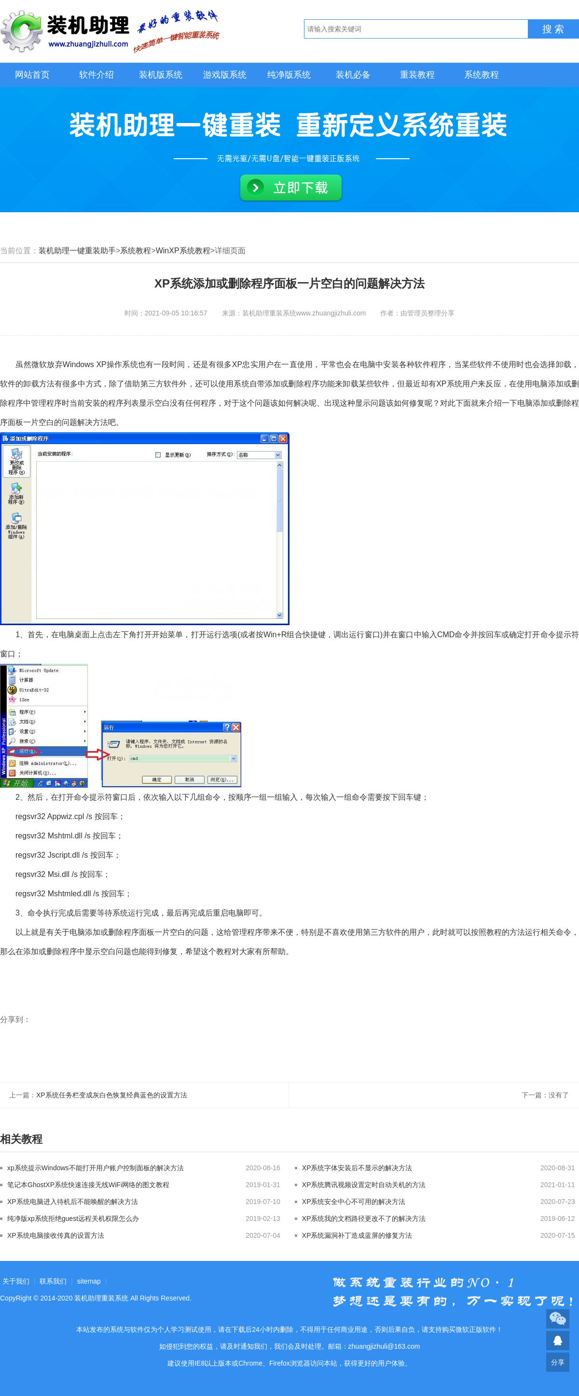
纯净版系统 (289, 75)
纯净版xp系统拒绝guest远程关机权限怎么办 (73, 1218)
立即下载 (291, 188)
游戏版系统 (225, 75)
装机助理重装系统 (101, 1298)
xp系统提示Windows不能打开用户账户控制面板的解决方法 (95, 1168)
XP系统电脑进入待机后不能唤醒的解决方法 (72, 1201)
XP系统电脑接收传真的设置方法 (55, 1235)
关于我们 (15, 1281)
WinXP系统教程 (183, 250)
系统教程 (481, 75)
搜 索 (553, 29)
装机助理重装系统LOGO (111, 31)
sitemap (89, 1281)
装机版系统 (160, 75)
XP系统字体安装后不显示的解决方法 (357, 1168)
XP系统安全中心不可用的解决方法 (354, 1201)
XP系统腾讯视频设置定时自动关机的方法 (364, 1185)
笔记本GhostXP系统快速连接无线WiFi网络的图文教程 (88, 1185)
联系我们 (53, 1281)
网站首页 (32, 75)
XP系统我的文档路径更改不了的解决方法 (364, 1218)
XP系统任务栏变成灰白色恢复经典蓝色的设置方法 (111, 1095)
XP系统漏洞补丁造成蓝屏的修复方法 (357, 1235)
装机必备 (353, 75)
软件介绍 (96, 75)
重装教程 (417, 75)
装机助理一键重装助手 (77, 250)
